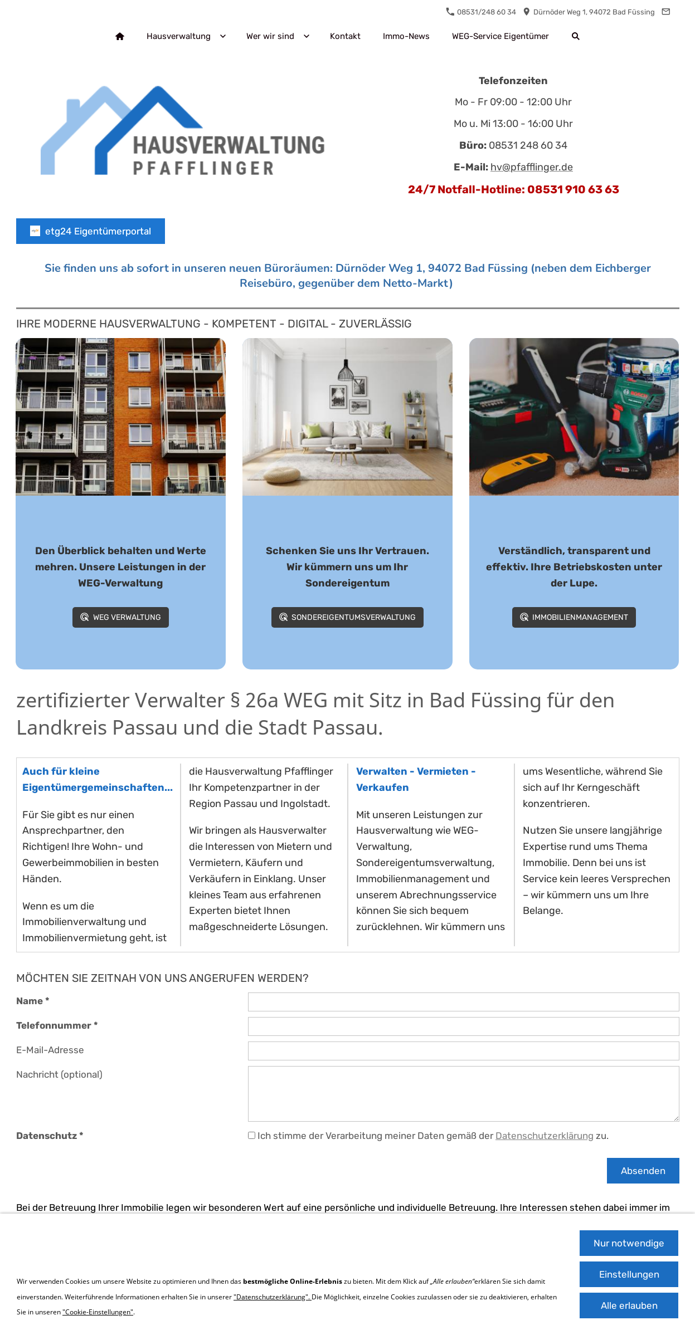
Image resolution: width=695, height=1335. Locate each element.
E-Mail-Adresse (50, 1049)
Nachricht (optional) (59, 1074)
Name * (33, 1000)
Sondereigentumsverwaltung (347, 617)
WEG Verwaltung (120, 617)
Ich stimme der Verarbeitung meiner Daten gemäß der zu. (428, 1135)
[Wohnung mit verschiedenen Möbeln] (347, 417)
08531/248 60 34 (481, 12)
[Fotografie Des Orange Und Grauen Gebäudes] (121, 417)
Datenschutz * (50, 1135)
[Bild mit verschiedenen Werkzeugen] (574, 417)
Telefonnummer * (57, 1025)
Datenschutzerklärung (544, 1135)
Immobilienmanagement (574, 617)
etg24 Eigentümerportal (90, 231)
